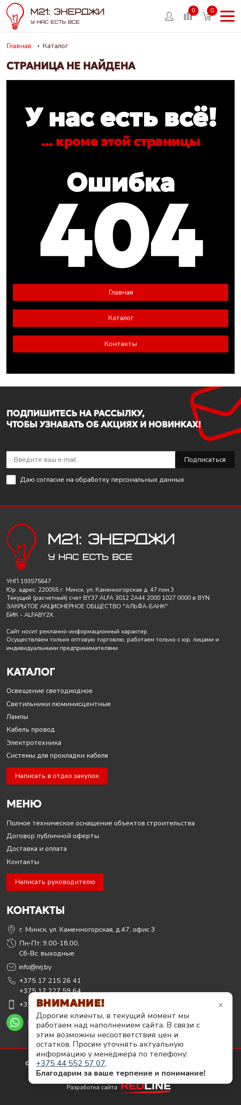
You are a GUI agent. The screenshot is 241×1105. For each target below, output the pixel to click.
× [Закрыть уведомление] (220, 1005)
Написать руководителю (55, 882)
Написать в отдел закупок (57, 776)
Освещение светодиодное (49, 691)
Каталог (120, 318)
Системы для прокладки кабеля (57, 755)
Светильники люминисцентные (58, 704)
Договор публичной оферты (52, 836)
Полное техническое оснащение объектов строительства (100, 823)
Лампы (17, 716)
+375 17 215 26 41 (50, 980)
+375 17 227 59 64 (50, 991)
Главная (120, 292)
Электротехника (33, 742)
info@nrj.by (35, 967)
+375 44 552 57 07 (70, 1063)
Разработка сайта (121, 1087)
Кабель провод (30, 729)
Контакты (120, 344)
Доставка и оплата (36, 848)
